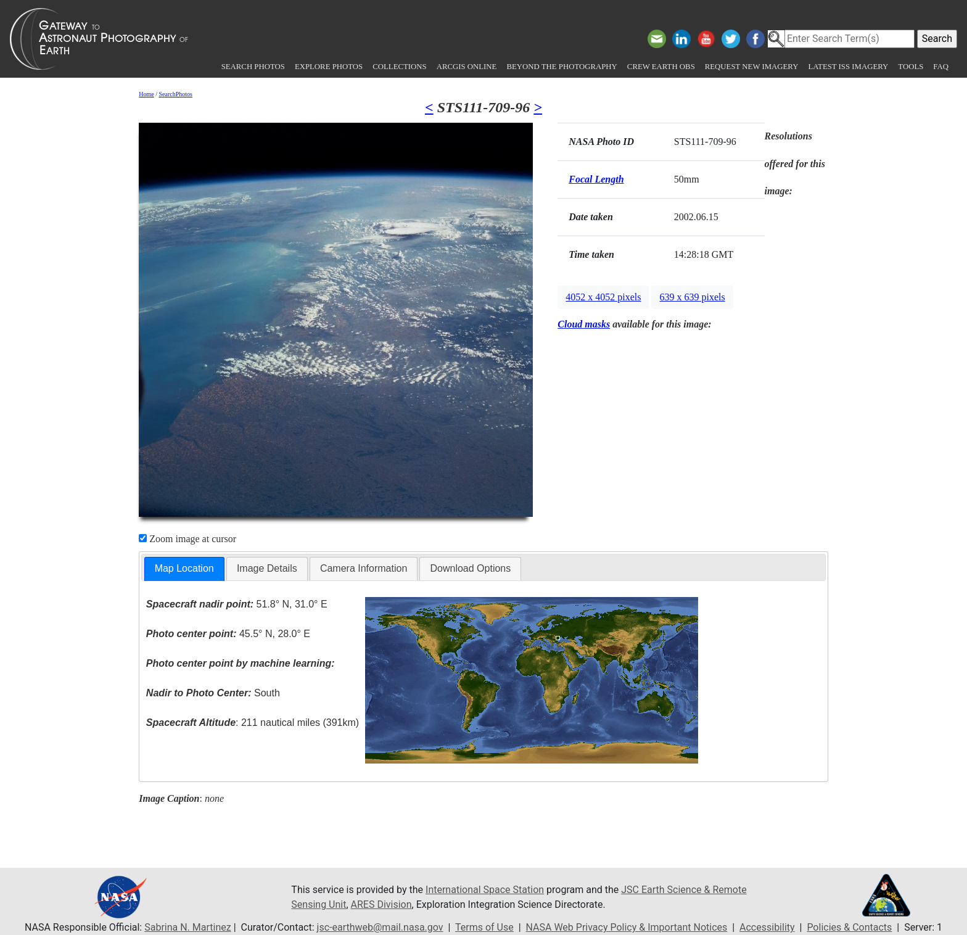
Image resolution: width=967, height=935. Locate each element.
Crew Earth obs (661, 66)
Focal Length (596, 179)
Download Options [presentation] (470, 568)
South (213, 693)
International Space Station (485, 890)
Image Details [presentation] (267, 568)
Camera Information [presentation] (363, 568)
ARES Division (381, 904)
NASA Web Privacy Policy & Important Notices (627, 927)
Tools (910, 66)
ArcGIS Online (467, 66)
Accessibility (767, 927)
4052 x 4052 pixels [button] (603, 297)
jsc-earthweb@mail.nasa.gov (380, 927)
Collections (399, 66)
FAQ (940, 66)
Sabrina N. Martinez (187, 927)
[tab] (184, 569)
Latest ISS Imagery (848, 66)
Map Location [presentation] (184, 568)
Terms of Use (484, 927)
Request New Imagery (752, 66)
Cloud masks (584, 324)
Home (146, 94)
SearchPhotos (175, 94)
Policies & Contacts (849, 927)
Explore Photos (329, 66)
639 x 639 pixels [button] (692, 297)
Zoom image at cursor (187, 538)
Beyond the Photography (561, 66)
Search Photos (253, 66)
